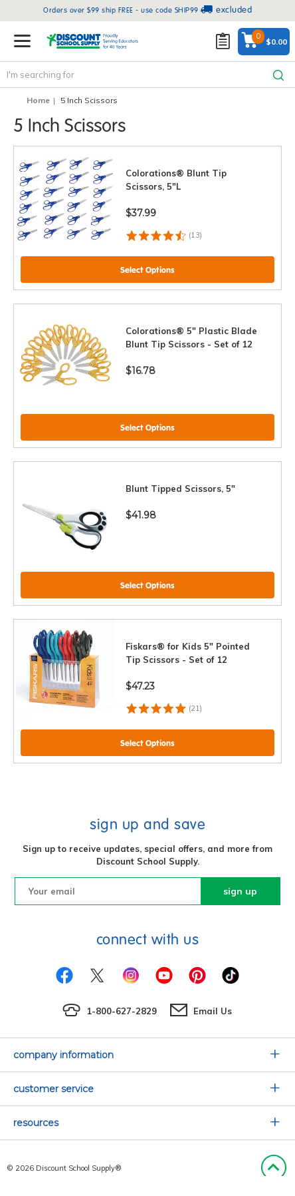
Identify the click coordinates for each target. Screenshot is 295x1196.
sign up (240, 891)
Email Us (212, 1011)
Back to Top (273, 1168)
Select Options (147, 270)
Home (38, 100)
